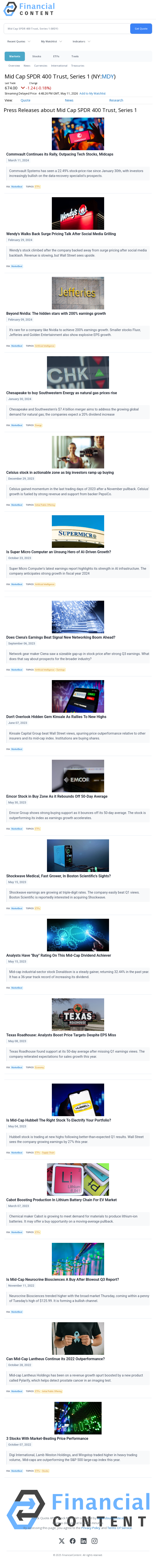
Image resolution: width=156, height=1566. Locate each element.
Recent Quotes (16, 41)
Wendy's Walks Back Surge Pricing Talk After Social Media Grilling (61, 234)
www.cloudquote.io (110, 1518)
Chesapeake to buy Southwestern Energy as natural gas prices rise (61, 393)
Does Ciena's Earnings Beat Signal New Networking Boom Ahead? (60, 637)
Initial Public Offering (45, 505)
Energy (38, 425)
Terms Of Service (119, 1528)
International (59, 65)
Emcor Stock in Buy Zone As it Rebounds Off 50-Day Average (56, 796)
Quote (25, 100)
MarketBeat (16, 187)
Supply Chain (48, 1153)
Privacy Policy (90, 1528)
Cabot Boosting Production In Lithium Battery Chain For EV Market (61, 1200)
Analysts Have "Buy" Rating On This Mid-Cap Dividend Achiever (58, 955)
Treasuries (77, 65)
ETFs (56, 56)
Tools (75, 56)
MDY (108, 76)
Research (116, 100)
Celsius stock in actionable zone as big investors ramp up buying (60, 472)
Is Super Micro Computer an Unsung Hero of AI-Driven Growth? (58, 552)
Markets (14, 56)
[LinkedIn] (83, 1541)
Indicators (79, 41)
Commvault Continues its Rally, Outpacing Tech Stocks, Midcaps (59, 154)
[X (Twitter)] (61, 1541)
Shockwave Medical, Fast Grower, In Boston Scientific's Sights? (58, 876)
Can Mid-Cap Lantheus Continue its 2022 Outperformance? (55, 1359)
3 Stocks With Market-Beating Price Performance (47, 1438)
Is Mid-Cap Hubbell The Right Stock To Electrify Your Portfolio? (58, 1120)
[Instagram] (94, 1541)
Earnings (61, 670)
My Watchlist (49, 41)
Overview (14, 65)
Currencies (40, 65)
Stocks (36, 56)
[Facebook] (72, 1541)
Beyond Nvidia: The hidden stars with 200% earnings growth (56, 313)
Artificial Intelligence (44, 346)
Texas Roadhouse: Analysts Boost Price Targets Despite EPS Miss (61, 1035)
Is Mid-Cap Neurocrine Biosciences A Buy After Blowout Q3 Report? (62, 1279)
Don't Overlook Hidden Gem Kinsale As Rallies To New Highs (56, 717)
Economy (39, 1067)
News (27, 65)
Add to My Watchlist (93, 93)
